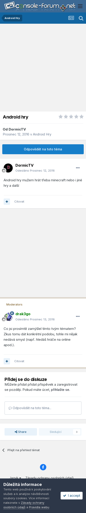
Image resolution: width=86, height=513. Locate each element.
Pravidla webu (39, 507)
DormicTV (17, 129)
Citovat (19, 201)
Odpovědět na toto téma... (30, 408)
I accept (71, 495)
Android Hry (42, 134)
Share (21, 431)
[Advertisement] (43, 69)
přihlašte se (60, 389)
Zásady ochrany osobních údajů (49, 478)
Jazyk (15, 478)
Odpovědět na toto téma (43, 149)
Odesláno (35, 170)
